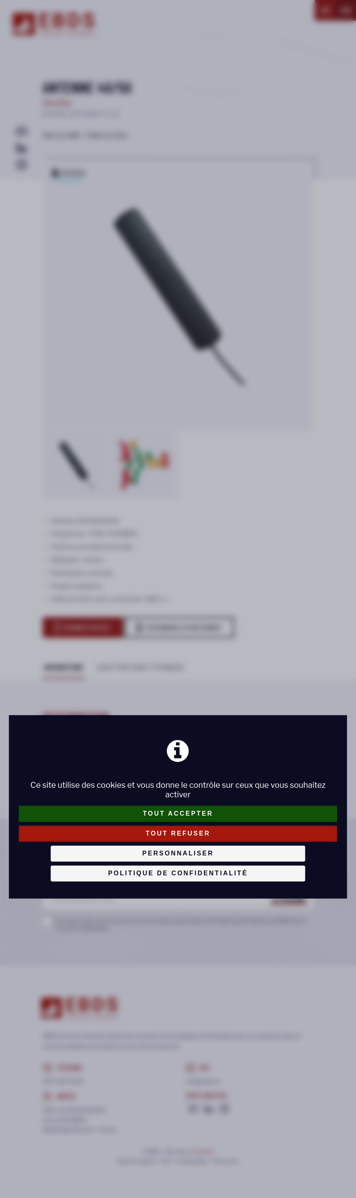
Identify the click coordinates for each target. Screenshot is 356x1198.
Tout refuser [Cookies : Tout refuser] (178, 833)
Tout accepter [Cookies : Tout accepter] (178, 813)
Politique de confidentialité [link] (178, 873)
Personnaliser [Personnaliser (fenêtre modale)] (177, 853)
